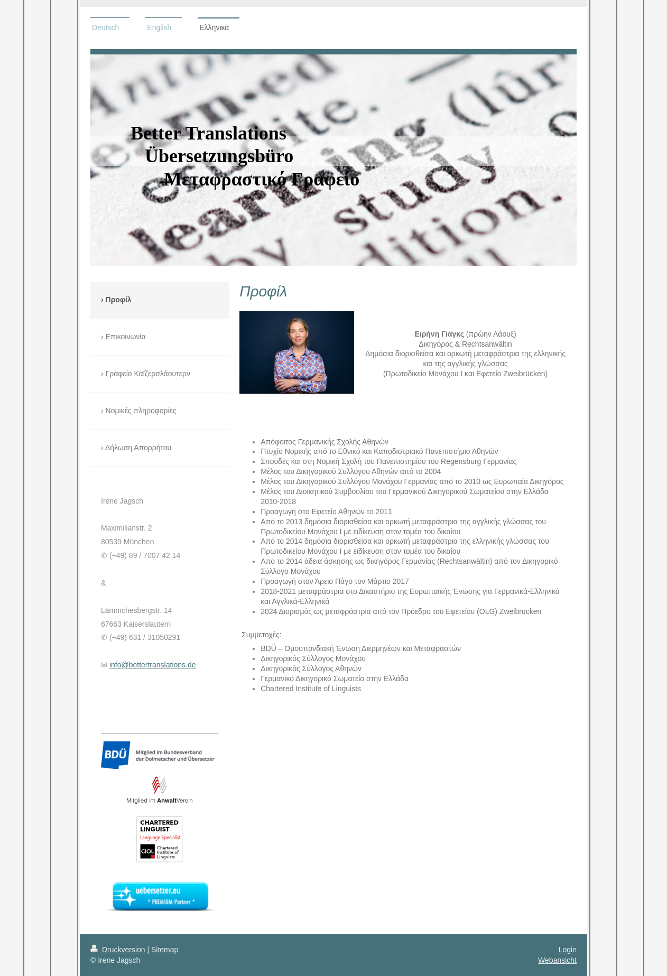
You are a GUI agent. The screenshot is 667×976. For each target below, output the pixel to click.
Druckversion (118, 949)
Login (568, 949)
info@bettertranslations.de (152, 665)
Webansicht (557, 960)
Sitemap (164, 949)
